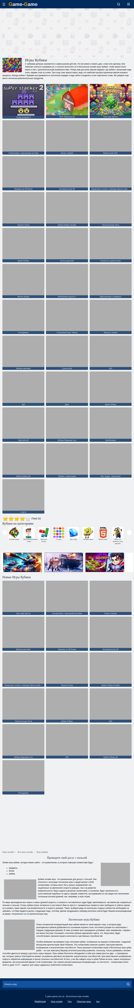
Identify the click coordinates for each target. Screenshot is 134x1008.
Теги (70, 1001)
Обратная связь (84, 1001)
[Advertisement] (35, 32)
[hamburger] (3, 4)
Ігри (97, 1001)
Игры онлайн (57, 1001)
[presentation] (4, 532)
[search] (128, 984)
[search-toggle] (118, 4)
